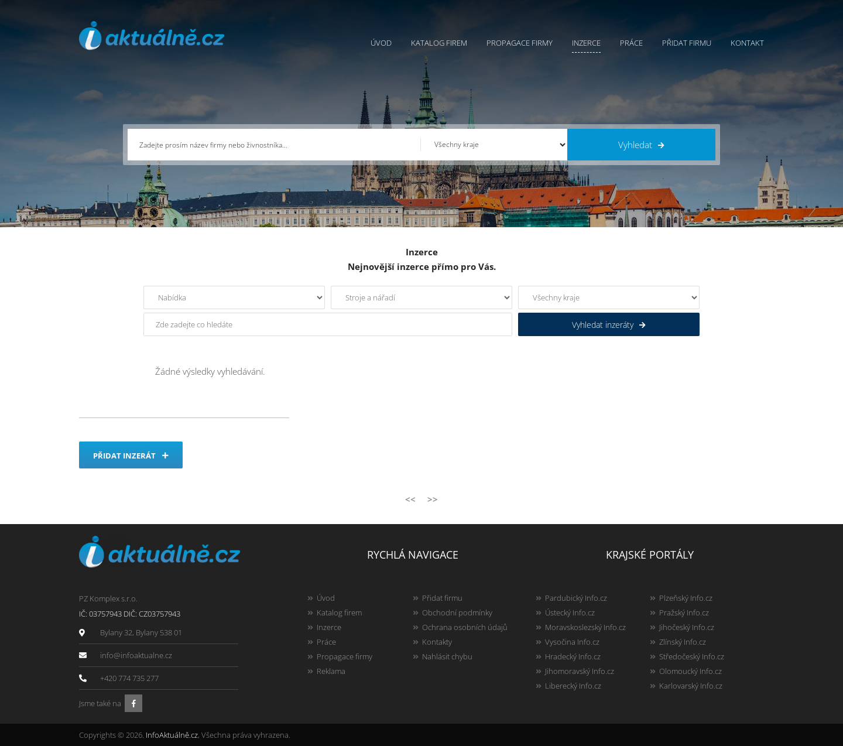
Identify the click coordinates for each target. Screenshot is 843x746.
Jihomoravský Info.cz (579, 671)
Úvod (381, 42)
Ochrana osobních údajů (465, 627)
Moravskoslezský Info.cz (585, 627)
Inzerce (586, 42)
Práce (631, 42)
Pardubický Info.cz (576, 598)
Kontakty (437, 642)
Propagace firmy (519, 42)
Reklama (331, 671)
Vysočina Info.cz (572, 642)
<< (410, 499)
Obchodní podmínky (457, 612)
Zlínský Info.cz (682, 642)
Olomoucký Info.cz (690, 671)
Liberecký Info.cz (573, 685)
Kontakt (747, 42)
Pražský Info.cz (684, 612)
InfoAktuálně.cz (172, 735)
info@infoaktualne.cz (136, 655)
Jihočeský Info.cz (686, 627)
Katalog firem (439, 42)
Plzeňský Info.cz (685, 598)
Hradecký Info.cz (573, 656)
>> (432, 499)
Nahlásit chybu (447, 656)
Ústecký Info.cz (570, 612)
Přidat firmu (686, 42)
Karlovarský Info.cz (690, 685)
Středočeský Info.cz (691, 656)
